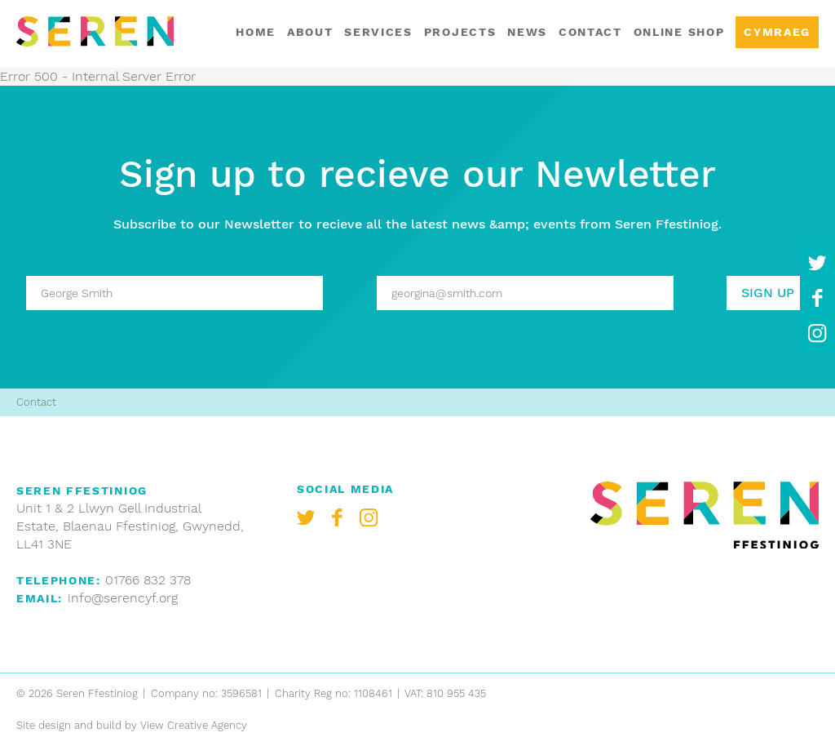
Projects (460, 31)
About (310, 31)
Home (256, 31)
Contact (590, 31)
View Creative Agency (193, 725)
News (527, 31)
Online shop (679, 31)
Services (378, 31)
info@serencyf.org (123, 598)
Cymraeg (777, 31)
